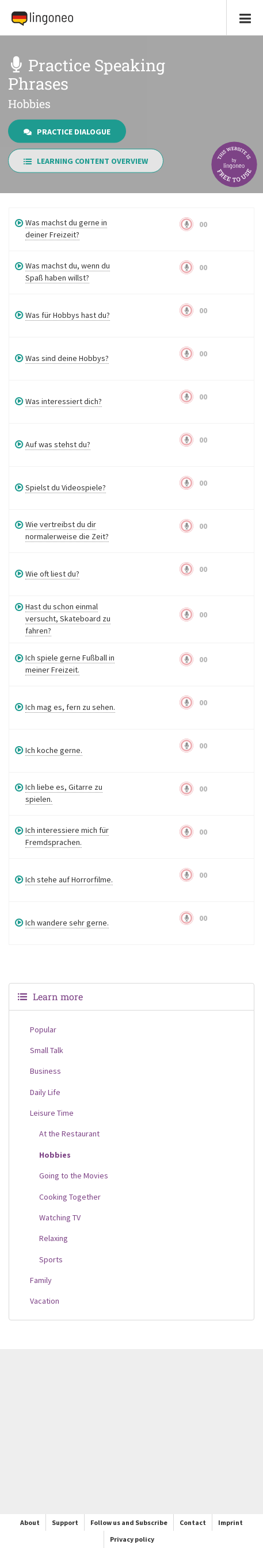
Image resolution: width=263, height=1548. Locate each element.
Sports (51, 1259)
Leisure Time (52, 1113)
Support (65, 1522)
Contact (193, 1522)
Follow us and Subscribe (128, 1522)
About (30, 1522)
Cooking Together (70, 1197)
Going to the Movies (73, 1175)
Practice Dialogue (67, 131)
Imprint (230, 1522)
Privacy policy (132, 1539)
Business (45, 1071)
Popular (43, 1029)
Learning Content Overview (86, 161)
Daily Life (45, 1092)
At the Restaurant (69, 1133)
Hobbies (55, 1155)
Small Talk (46, 1050)
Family (41, 1280)
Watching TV (60, 1217)
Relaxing (53, 1238)
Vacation (44, 1301)
